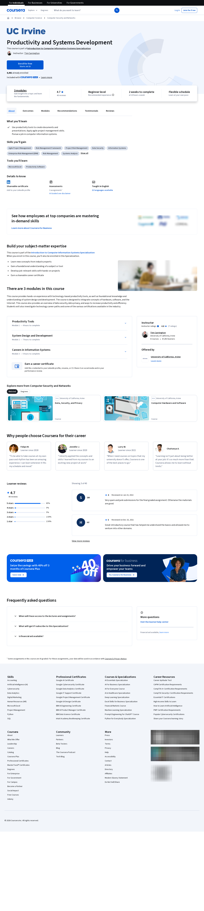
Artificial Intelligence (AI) (17, 684)
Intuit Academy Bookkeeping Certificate (73, 718)
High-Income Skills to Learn (165, 701)
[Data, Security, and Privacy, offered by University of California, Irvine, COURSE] (77, 403)
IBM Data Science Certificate (68, 714)
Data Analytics (13, 693)
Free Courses (13, 794)
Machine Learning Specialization (118, 710)
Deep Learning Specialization (117, 697)
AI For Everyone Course (115, 688)
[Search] (116, 10)
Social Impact (13, 790)
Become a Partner (15, 786)
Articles (108, 765)
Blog (58, 748)
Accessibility (110, 756)
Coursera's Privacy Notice (116, 658)
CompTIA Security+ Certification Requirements (173, 693)
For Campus (12, 782)
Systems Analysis (70, 153)
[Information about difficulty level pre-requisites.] (113, 94)
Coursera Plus (13, 756)
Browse (18, 18)
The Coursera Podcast (65, 752)
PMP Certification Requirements (167, 710)
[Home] (8, 18)
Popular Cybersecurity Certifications (169, 714)
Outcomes (28, 110)
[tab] (12, 391)
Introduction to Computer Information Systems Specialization (63, 252)
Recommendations (67, 110)
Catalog (10, 752)
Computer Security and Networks (61, 18)
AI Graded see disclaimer (60, 193)
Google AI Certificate (65, 680)
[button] (44, 10)
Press (107, 735)
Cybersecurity (13, 688)
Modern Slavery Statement (116, 777)
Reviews (110, 110)
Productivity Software (35, 166)
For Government (14, 777)
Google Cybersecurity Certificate (70, 684)
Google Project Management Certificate (73, 697)
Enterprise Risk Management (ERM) (23, 153)
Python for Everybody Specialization (120, 718)
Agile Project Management (20, 148)
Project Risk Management (76, 148)
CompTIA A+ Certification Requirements (170, 688)
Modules (45, 110)
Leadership (12, 743)
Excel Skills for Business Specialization (121, 701)
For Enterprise (13, 773)
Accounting (12, 680)
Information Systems (117, 148)
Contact (108, 760)
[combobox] (80, 10)
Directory (109, 769)
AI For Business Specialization (117, 684)
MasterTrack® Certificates (18, 765)
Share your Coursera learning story (168, 718)
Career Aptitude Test (163, 680)
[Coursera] (16, 10)
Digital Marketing (14, 697)
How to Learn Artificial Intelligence (168, 705)
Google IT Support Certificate (68, 693)
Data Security (98, 148)
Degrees (11, 769)
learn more (164, 632)
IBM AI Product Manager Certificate (71, 710)
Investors (109, 739)
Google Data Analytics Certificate (70, 688)
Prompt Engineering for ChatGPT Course (122, 714)
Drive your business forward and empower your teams (126, 567)
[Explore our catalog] (33, 10)
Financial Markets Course (115, 705)
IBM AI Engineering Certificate (68, 705)
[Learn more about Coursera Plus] (46, 77)
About (11, 110)
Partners (59, 739)
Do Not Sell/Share (112, 782)
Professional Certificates (18, 760)
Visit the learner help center (154, 621)
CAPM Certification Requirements (168, 684)
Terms (107, 743)
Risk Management (50, 153)
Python (10, 714)
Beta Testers (61, 743)
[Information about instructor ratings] (158, 326)
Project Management (16, 710)
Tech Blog (60, 756)
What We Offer (13, 739)
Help (107, 752)
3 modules (20, 91)
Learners (60, 735)
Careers (10, 748)
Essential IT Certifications (164, 697)
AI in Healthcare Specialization (117, 693)
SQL (9, 718)
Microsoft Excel (15, 166)
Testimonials (91, 110)
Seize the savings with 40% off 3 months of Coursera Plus (29, 567)
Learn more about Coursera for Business (31, 228)
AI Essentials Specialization (116, 680)
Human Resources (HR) (16, 701)
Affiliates (108, 773)
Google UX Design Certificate (68, 701)
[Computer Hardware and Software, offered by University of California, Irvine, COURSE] (173, 403)
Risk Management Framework (48, 148)
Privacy (108, 748)
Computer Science (34, 18)
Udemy (10, 799)
